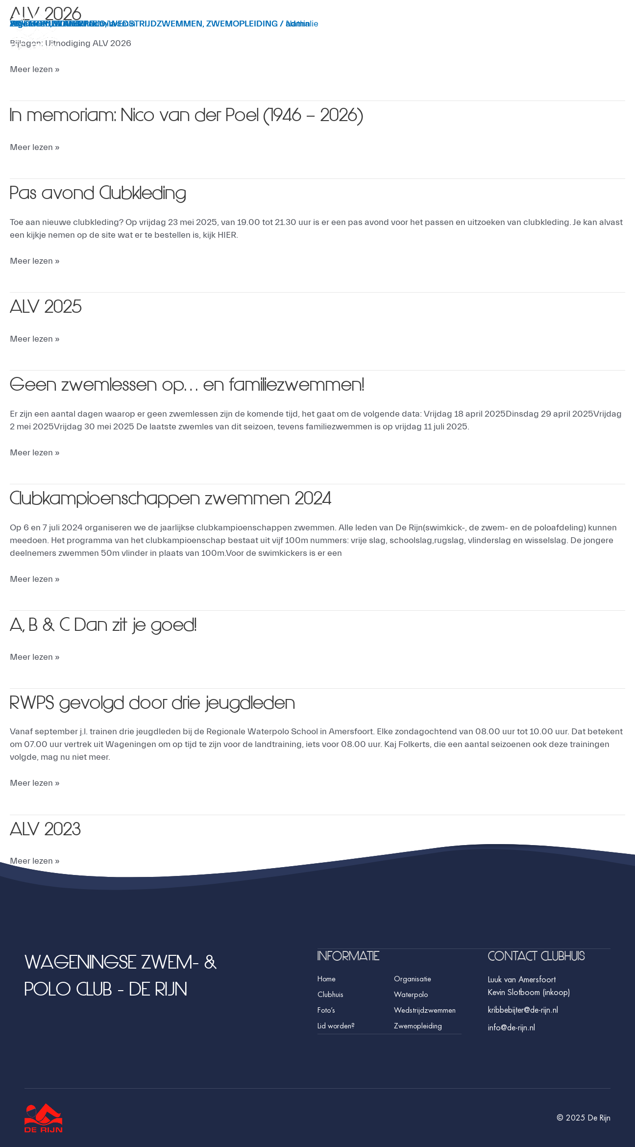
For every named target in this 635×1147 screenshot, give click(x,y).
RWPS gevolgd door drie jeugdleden (172, 702)
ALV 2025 (50, 306)
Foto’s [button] (582, 38)
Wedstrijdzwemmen (424, 1009)
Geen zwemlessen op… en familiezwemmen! (211, 384)
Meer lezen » (35, 69)
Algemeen (30, 24)
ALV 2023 (50, 828)
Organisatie (411, 978)
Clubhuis (330, 994)
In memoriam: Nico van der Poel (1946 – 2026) (212, 114)
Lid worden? (336, 1025)
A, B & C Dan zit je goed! (117, 624)
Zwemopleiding (417, 1025)
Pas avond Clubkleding (110, 192)
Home (327, 978)
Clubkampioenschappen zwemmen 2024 (192, 497)
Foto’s (326, 1009)
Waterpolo (410, 994)
